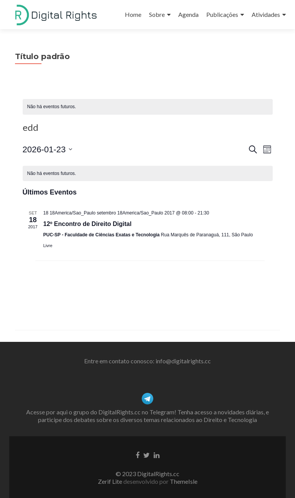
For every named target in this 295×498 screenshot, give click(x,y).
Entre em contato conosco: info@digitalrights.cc (147, 360)
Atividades (266, 14)
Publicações (222, 14)
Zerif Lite (110, 481)
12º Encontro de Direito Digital (87, 224)
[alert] (148, 107)
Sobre (157, 14)
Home (133, 14)
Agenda (188, 14)
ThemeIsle (183, 481)
